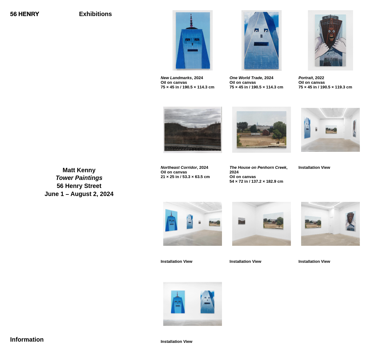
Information (27, 339)
